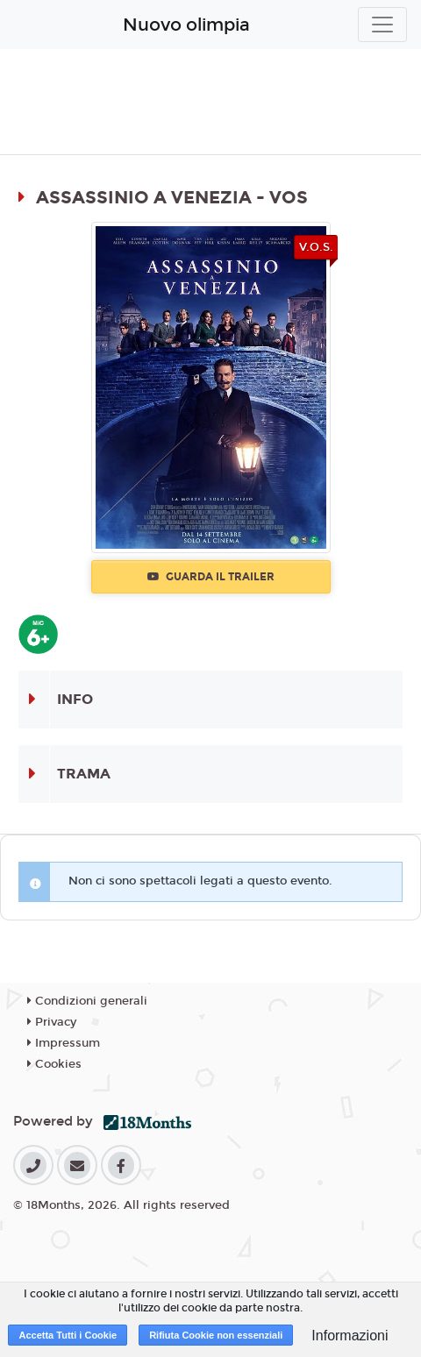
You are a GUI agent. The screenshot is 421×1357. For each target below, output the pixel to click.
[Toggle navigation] (382, 24)
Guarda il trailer (211, 577)
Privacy (51, 1022)
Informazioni (349, 1335)
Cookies (54, 1064)
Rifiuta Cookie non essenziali (215, 1335)
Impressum (63, 1043)
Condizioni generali (87, 1001)
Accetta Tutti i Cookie (67, 1335)
